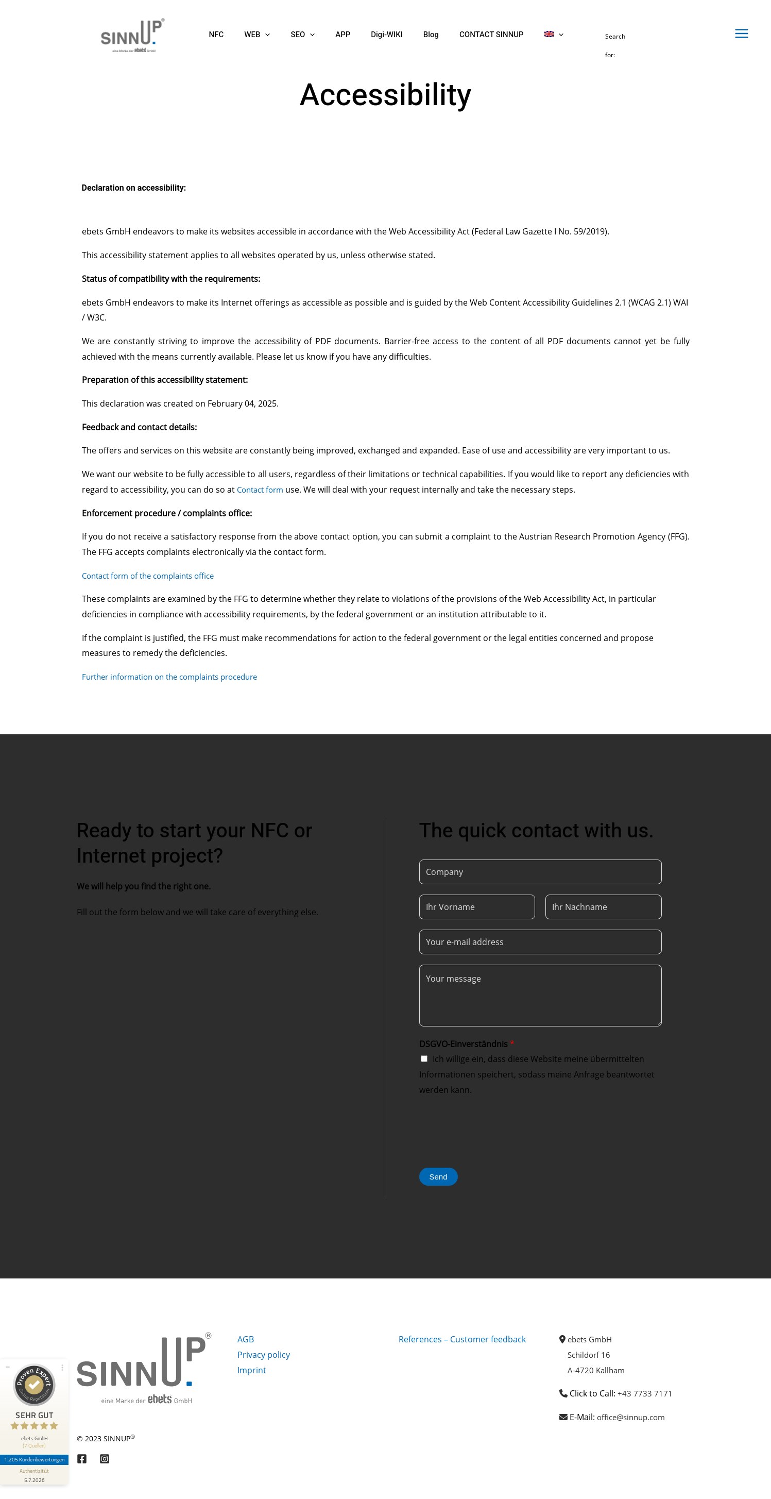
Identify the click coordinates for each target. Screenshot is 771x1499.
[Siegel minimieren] (7, 1358)
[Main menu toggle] (742, 33)
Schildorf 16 (590, 1354)
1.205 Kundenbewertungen (35, 1451)
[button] (257, 35)
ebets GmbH (592, 1339)
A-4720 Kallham (597, 1370)
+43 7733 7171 (645, 1393)
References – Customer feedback (462, 1339)
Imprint (251, 1370)
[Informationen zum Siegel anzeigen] (35, 1466)
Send (439, 1176)
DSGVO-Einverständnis (467, 1044)
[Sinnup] (128, 34)
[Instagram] (104, 1459)
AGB (245, 1339)
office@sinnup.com (634, 1417)
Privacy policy (263, 1354)
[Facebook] (82, 1459)
